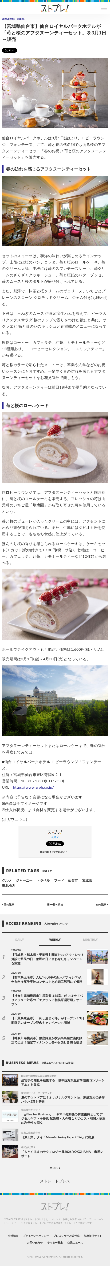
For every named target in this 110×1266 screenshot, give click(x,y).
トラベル (43, 880)
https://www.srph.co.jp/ (33, 787)
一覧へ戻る (55, 904)
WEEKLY (55, 940)
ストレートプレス (55, 1181)
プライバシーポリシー (36, 1235)
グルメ (7, 880)
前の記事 (8, 904)
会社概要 (13, 1235)
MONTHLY (90, 940)
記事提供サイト (93, 1235)
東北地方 (8, 885)
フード (59, 880)
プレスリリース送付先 (66, 1235)
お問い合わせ (35, 1242)
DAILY (19, 940)
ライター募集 (55, 1242)
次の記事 (102, 904)
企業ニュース (75, 1242)
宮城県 (87, 880)
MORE (55, 1168)
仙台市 (73, 880)
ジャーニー (24, 880)
